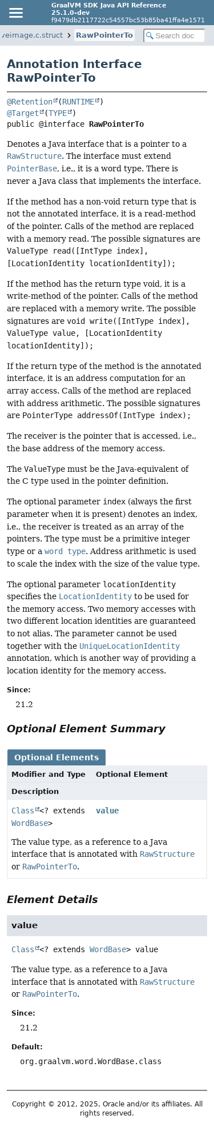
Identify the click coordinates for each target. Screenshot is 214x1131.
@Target (23, 113)
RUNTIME (78, 101)
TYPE (58, 113)
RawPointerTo (104, 35)
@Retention (30, 101)
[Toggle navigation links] (15, 13)
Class (22, 810)
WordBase (29, 823)
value (107, 810)
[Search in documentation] (174, 36)
